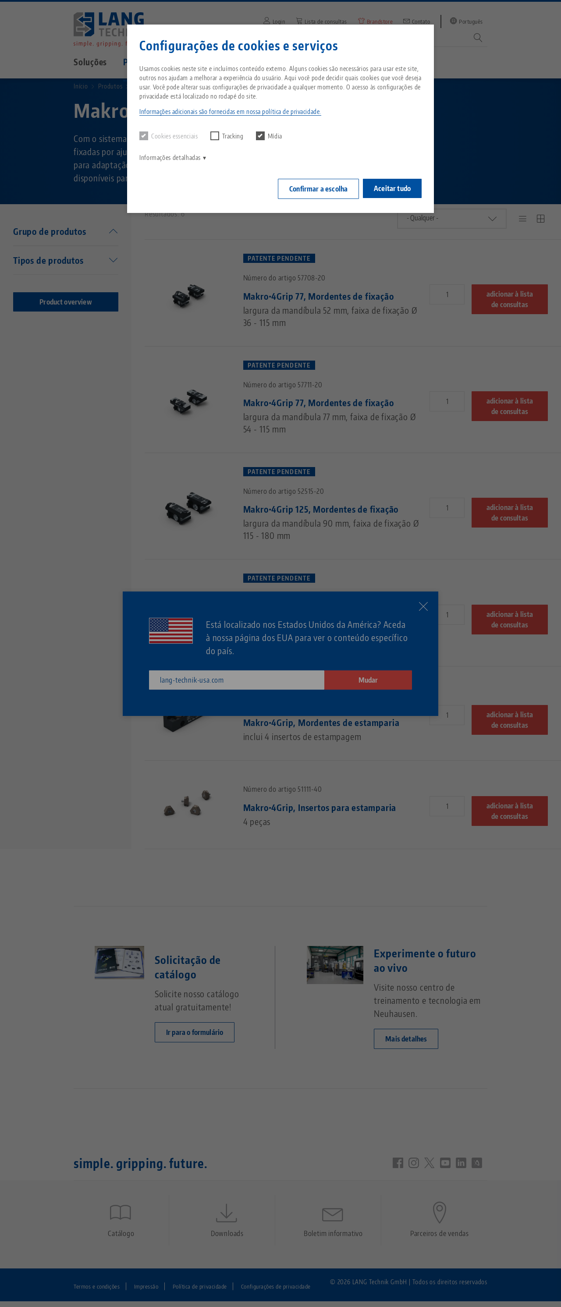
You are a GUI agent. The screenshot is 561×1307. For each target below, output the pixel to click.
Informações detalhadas (170, 157)
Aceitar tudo (392, 187)
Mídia (269, 135)
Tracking (227, 135)
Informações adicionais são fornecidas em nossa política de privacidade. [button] (230, 111)
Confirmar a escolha (315, 187)
